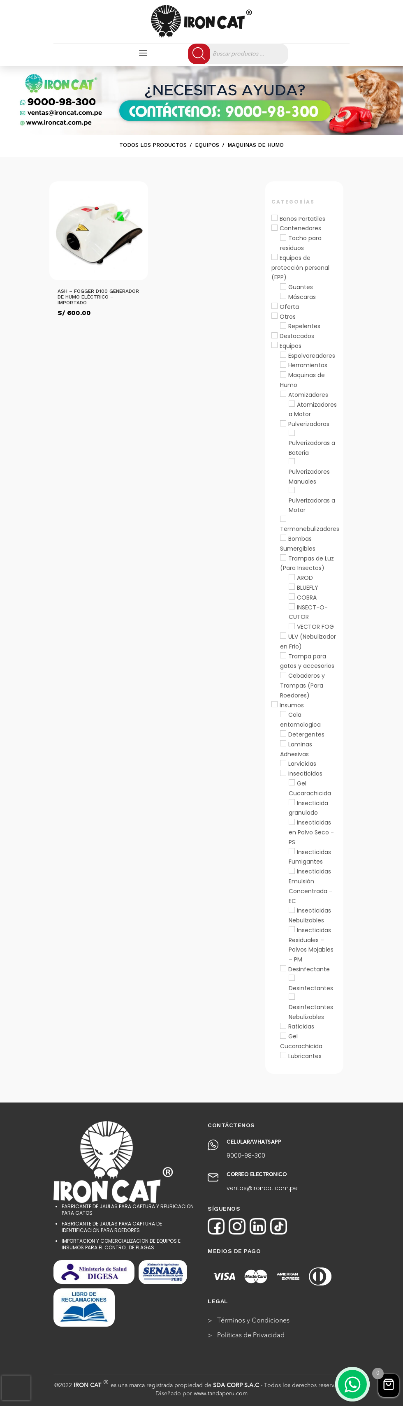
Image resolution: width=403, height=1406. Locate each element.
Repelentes (304, 326)
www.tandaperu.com (221, 1394)
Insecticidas (305, 773)
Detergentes (306, 734)
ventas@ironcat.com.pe (262, 1188)
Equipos (290, 346)
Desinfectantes (311, 988)
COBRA (307, 597)
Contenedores (300, 228)
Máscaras (302, 297)
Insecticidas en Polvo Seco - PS (311, 832)
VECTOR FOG (315, 627)
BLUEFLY (307, 588)
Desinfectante (309, 969)
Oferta (289, 307)
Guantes (300, 287)
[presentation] (16, 1388)
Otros (288, 317)
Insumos (292, 705)
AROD (305, 578)
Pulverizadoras (308, 424)
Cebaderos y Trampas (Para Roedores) (302, 686)
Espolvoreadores (311, 356)
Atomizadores (308, 395)
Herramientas (307, 365)
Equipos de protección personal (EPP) (300, 268)
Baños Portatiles (302, 219)
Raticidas (301, 1026)
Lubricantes (305, 1056)
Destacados (297, 336)
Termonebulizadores (309, 529)
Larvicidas (302, 764)
